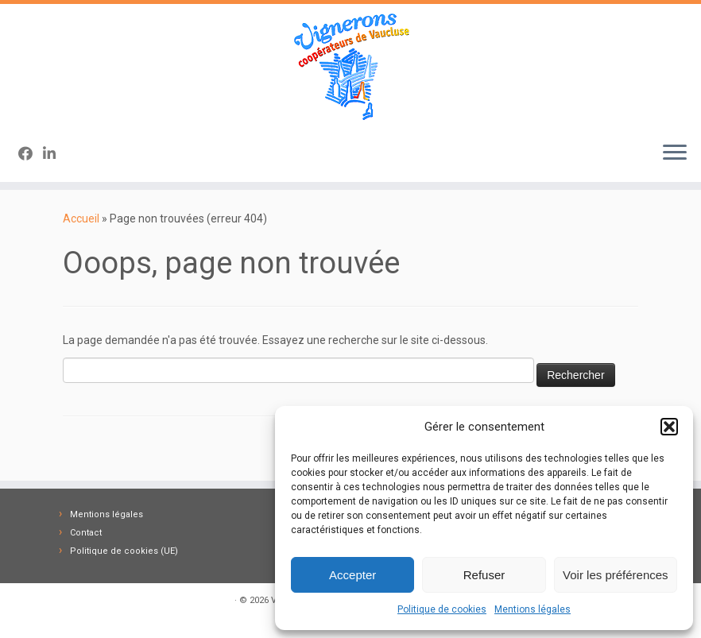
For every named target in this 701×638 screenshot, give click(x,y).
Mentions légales (532, 609)
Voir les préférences (615, 575)
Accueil (81, 218)
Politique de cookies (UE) (124, 551)
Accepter (352, 575)
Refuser (484, 575)
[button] (669, 427)
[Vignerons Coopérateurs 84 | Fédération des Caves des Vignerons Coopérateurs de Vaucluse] (350, 66)
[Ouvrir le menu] (675, 153)
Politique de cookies (441, 609)
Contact (86, 533)
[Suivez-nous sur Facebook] (30, 153)
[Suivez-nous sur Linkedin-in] (54, 153)
